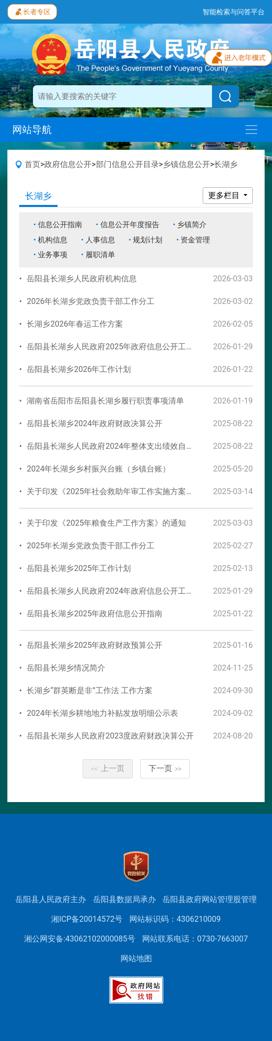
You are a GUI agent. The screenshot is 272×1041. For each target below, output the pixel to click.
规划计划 (147, 239)
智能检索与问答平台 (234, 12)
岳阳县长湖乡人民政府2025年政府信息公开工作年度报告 (126, 346)
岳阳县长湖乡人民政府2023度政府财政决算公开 (110, 735)
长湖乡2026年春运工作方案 (75, 324)
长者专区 (32, 11)
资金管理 (195, 239)
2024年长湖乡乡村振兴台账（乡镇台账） (98, 468)
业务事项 (52, 254)
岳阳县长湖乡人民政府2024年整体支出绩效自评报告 (118, 446)
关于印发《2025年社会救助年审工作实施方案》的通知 (122, 491)
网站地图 (136, 958)
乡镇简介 (192, 224)
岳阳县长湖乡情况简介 (66, 667)
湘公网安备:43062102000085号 (79, 938)
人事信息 (100, 239)
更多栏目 (225, 195)
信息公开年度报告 (129, 224)
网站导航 (32, 129)
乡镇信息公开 (186, 164)
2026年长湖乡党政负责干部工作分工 (90, 301)
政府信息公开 (67, 164)
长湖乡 (226, 164)
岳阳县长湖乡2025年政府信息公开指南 (94, 613)
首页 (32, 164)
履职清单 (100, 254)
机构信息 (52, 239)
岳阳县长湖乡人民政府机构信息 (82, 278)
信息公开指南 (60, 224)
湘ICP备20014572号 (86, 919)
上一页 (107, 768)
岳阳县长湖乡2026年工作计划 (79, 369)
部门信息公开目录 (127, 164)
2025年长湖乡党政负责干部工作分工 (90, 545)
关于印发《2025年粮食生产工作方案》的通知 (106, 523)
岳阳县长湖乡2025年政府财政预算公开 (94, 645)
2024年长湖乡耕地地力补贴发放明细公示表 (102, 713)
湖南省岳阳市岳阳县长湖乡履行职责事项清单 (105, 400)
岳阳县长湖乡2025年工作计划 (79, 568)
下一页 (165, 768)
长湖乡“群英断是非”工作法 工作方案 (89, 690)
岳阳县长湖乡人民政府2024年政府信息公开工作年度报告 (126, 591)
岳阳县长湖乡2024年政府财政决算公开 (94, 423)
